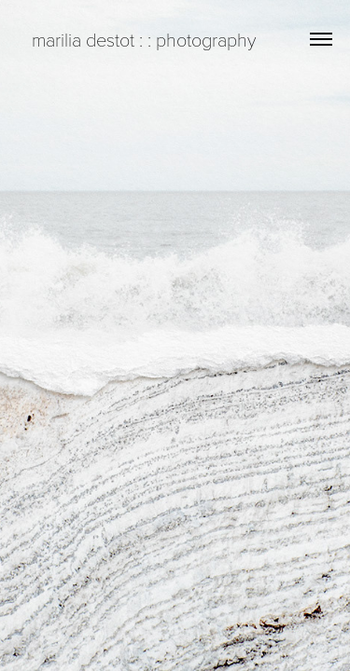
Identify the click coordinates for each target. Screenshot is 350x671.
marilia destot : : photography (137, 39)
